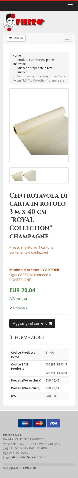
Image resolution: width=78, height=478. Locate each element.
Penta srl (29, 468)
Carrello (16, 38)
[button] (14, 126)
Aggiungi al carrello (32, 323)
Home (16, 55)
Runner (22, 72)
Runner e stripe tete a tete (35, 68)
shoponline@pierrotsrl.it (28, 457)
